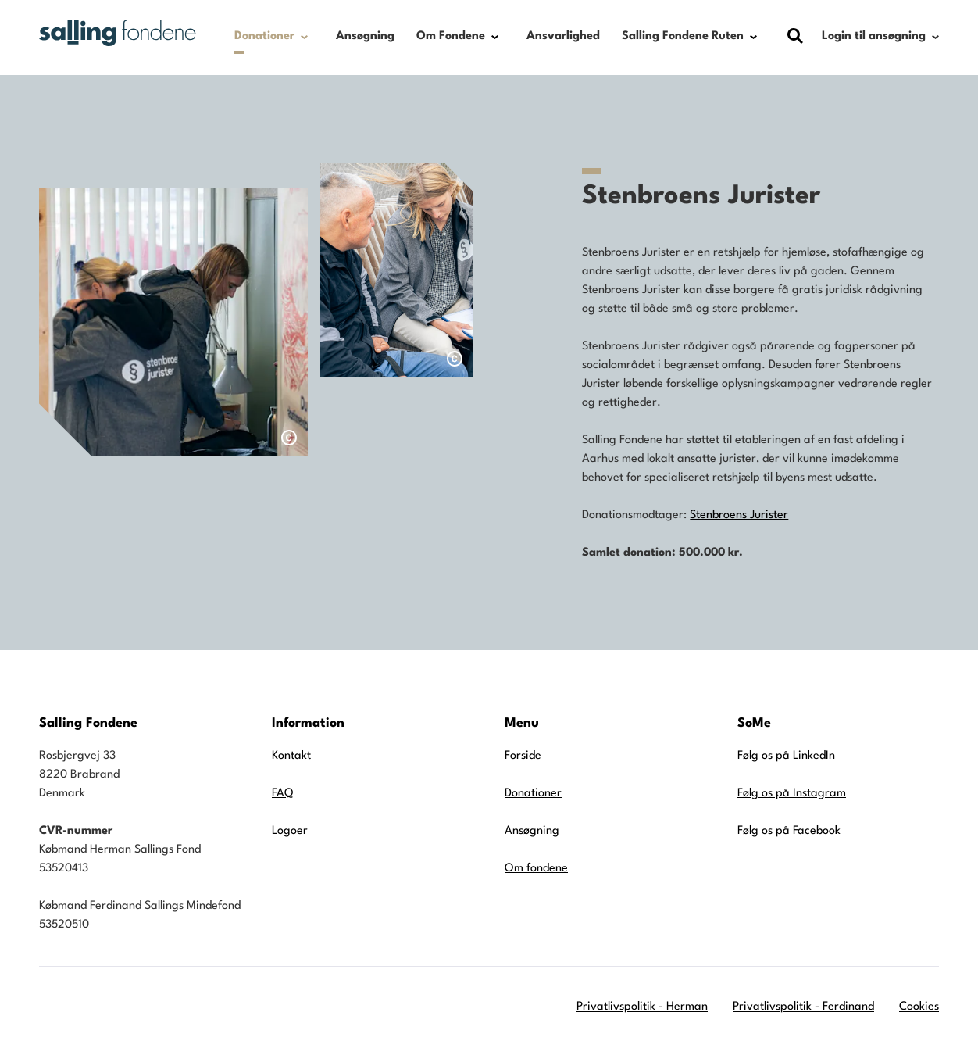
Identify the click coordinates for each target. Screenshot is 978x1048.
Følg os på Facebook (789, 831)
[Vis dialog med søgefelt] (795, 36)
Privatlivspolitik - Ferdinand (803, 1007)
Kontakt (291, 756)
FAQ (282, 793)
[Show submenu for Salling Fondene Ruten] (753, 37)
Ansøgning (365, 36)
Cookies (919, 1007)
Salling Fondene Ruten (683, 36)
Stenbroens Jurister (739, 515)
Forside (523, 756)
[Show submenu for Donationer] (304, 37)
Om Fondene (450, 36)
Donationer (264, 36)
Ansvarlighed (563, 36)
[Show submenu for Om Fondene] (495, 37)
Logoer (290, 831)
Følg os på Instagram (791, 793)
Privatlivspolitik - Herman (642, 1007)
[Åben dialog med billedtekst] (289, 437)
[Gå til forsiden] (117, 33)
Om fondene (536, 869)
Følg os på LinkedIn (786, 756)
